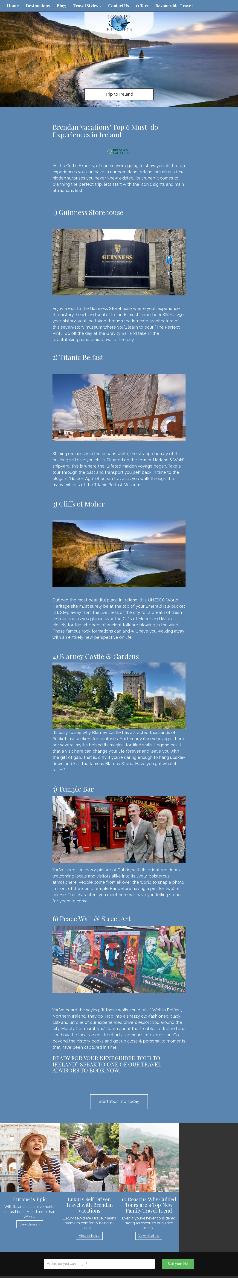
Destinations (38, 6)
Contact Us (118, 6)
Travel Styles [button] (87, 6)
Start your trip (178, 1264)
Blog (61, 6)
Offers (142, 6)
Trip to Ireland (119, 94)
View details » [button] (29, 1224)
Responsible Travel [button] (174, 6)
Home (13, 6)
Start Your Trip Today (119, 1101)
